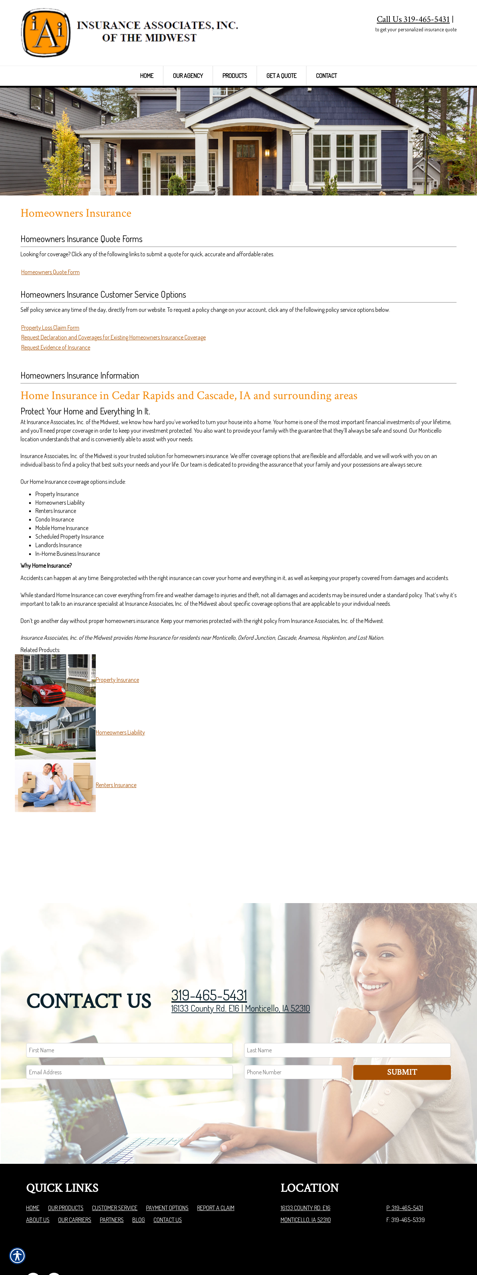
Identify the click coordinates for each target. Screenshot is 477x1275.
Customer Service (115, 1167)
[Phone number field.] (293, 1032)
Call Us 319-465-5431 (413, 19)
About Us (38, 1179)
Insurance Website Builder (421, 1250)
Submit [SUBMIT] (402, 1032)
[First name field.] (129, 1010)
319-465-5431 (209, 954)
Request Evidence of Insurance (55, 392)
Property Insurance (117, 725)
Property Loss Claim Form (50, 372)
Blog (138, 1179)
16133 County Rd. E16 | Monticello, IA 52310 (240, 968)
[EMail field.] (129, 1032)
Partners (112, 1179)
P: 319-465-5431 (404, 1167)
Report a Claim (215, 1167)
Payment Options (167, 1167)
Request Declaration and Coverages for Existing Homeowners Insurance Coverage (113, 382)
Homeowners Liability (120, 777)
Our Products (65, 1167)
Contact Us (168, 1179)
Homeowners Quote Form (50, 317)
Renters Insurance (116, 830)
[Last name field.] (347, 1010)
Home (33, 1167)
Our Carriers (74, 1179)
